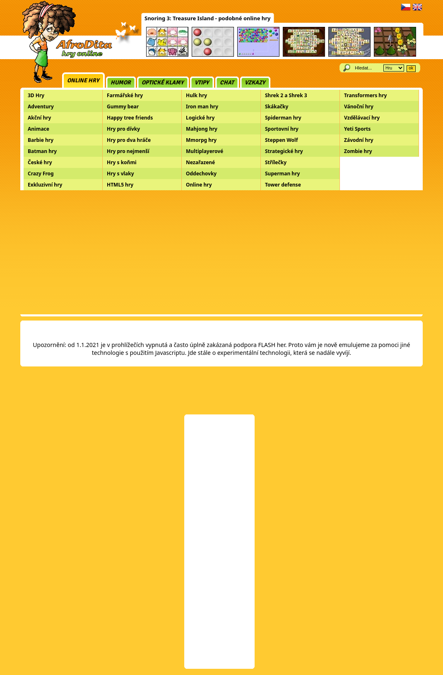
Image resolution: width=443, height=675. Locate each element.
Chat (227, 82)
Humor (121, 82)
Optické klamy (163, 82)
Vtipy (202, 82)
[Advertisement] (221, 252)
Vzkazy (255, 82)
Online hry (83, 80)
